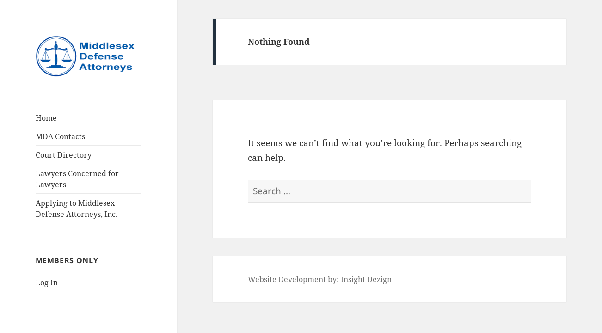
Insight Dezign (366, 279)
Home (46, 118)
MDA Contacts (60, 136)
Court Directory (64, 155)
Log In (47, 283)
